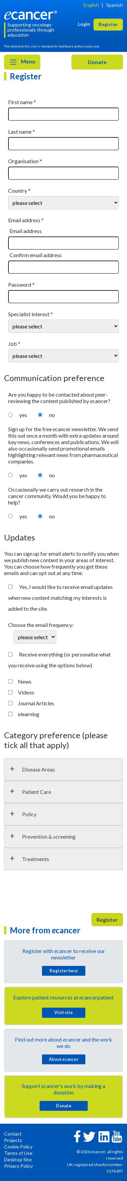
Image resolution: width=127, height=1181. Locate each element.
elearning (28, 714)
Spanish (114, 5)
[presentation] (55, 894)
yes (23, 415)
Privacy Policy (18, 1166)
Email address (24, 220)
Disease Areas (38, 769)
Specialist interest (28, 314)
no (52, 415)
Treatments (35, 859)
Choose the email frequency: (40, 625)
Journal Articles (36, 703)
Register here (63, 970)
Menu (22, 62)
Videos (26, 692)
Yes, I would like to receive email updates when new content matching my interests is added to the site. (60, 598)
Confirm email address (35, 255)
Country (17, 190)
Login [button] (84, 24)
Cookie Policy (18, 1146)
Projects (13, 1140)
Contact (13, 1134)
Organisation (23, 161)
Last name (19, 131)
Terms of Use (18, 1153)
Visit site (63, 1012)
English (91, 5)
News (24, 681)
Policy (29, 814)
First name (20, 102)
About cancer (63, 1059)
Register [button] (108, 24)
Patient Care (36, 791)
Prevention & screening (49, 836)
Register (107, 919)
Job (12, 343)
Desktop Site (18, 1159)
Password (19, 284)
